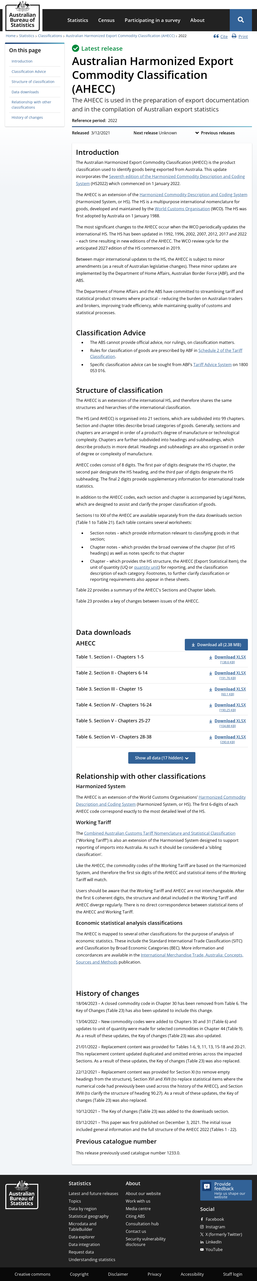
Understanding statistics (92, 1259)
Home (11, 35)
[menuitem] (77, 20)
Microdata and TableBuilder (82, 1226)
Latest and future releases (93, 1193)
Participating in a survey (152, 20)
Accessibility (192, 1274)
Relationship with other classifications (31, 104)
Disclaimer (118, 1274)
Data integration (84, 1244)
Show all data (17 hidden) (159, 758)
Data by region (83, 1208)
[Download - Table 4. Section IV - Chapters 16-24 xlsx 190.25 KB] (228, 707)
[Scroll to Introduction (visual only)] (124, 152)
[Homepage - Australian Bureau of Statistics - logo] (22, 16)
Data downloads (25, 92)
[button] (241, 20)
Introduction (22, 61)
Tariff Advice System (212, 364)
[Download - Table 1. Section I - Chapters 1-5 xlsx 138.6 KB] (228, 659)
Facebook (215, 1219)
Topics (75, 1201)
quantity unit (146, 567)
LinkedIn (214, 1242)
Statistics (77, 20)
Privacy (154, 1274)
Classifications (50, 35)
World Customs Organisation (182, 209)
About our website (143, 1193)
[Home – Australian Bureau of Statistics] (21, 1195)
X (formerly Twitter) (223, 1234)
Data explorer (82, 1237)
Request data (81, 1252)
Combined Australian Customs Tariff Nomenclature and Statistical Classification (160, 833)
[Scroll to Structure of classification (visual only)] (168, 390)
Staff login (232, 1274)
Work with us (138, 1201)
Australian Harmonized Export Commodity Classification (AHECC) (120, 35)
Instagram (215, 1227)
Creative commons (32, 1274)
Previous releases (218, 133)
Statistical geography (89, 1216)
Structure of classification (33, 81)
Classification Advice (29, 71)
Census (106, 20)
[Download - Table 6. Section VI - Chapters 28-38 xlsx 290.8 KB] (228, 739)
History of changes (27, 117)
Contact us (136, 1231)
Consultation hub (142, 1224)
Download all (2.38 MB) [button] (219, 644)
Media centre (138, 1208)
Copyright (79, 1274)
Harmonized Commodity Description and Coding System (193, 194)
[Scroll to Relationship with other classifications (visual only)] (211, 777)
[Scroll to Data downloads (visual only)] (136, 632)
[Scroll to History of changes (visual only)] (144, 994)
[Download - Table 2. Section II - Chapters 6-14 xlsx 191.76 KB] (228, 675)
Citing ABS (135, 1216)
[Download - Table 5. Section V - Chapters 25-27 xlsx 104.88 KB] (228, 723)
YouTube (214, 1249)
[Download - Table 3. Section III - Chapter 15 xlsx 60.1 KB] (228, 691)
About (197, 20)
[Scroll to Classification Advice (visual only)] (151, 333)
